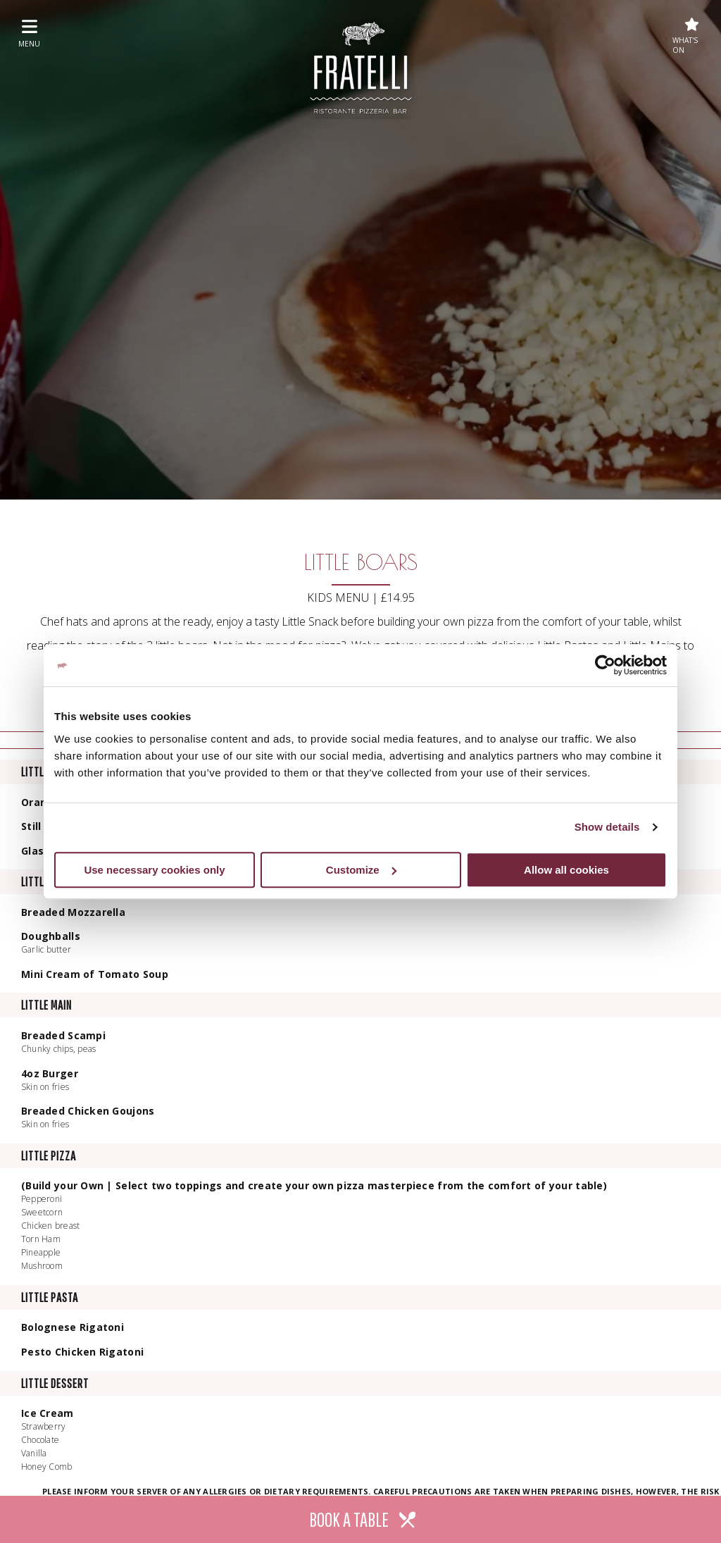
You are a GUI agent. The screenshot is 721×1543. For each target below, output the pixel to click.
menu (29, 33)
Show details (607, 827)
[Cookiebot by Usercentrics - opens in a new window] (605, 665)
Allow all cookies (566, 870)
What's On (685, 36)
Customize (361, 870)
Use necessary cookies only (154, 870)
